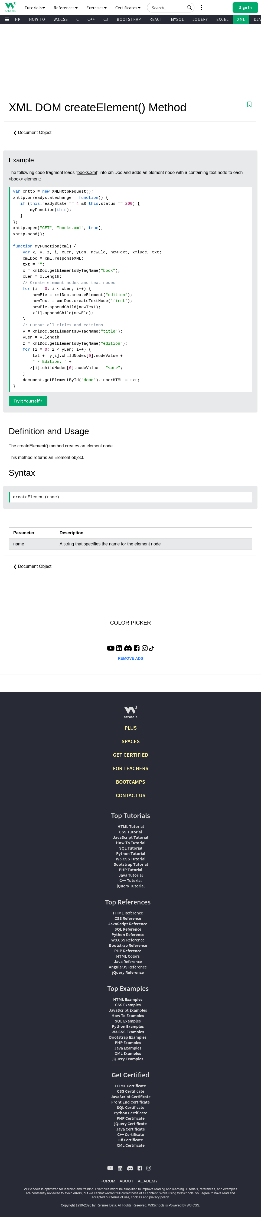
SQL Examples (128, 1021)
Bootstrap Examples (127, 1037)
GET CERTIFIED (130, 754)
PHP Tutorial (130, 869)
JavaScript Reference (127, 923)
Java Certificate (130, 1129)
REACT (155, 19)
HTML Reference (128, 913)
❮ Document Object (32, 132)
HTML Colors (128, 956)
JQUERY (200, 19)
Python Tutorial (130, 853)
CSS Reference (128, 918)
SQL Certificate (130, 1107)
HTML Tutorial (131, 826)
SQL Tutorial (130, 848)
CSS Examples (128, 1004)
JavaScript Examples (128, 1010)
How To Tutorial (130, 842)
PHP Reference (127, 950)
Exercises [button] (96, 7)
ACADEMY (148, 1181)
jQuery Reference (128, 972)
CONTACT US (130, 795)
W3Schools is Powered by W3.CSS (173, 1205)
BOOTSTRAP (129, 19)
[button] (189, 7)
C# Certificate (130, 1139)
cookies (136, 1197)
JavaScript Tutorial (130, 837)
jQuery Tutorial (131, 886)
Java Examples (127, 1048)
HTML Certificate (130, 1085)
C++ (91, 19)
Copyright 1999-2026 (76, 1205)
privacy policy (158, 1197)
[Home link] (10, 7)
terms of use (120, 1197)
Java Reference (128, 961)
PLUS (131, 727)
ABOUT (127, 1181)
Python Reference (128, 934)
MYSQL (177, 19)
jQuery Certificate (130, 1123)
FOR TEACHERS (130, 768)
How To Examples (128, 1015)
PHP (16, 19)
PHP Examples (128, 1042)
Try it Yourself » (28, 401)
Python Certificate (130, 1112)
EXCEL (222, 19)
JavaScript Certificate (131, 1096)
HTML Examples (127, 999)
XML (241, 19)
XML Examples (128, 1053)
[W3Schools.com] (130, 714)
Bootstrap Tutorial (130, 864)
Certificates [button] (128, 7)
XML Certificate (131, 1145)
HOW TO (37, 19)
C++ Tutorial (130, 880)
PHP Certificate (131, 1118)
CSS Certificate (130, 1091)
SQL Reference (128, 929)
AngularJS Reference (128, 967)
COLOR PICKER (130, 623)
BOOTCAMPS (130, 781)
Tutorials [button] (35, 7)
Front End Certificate (130, 1102)
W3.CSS (61, 19)
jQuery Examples (127, 1058)
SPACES (131, 741)
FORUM (107, 1181)
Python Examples (128, 1026)
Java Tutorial (131, 875)
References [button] (66, 7)
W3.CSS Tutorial (130, 858)
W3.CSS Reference (128, 940)
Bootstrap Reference (128, 945)
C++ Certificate (130, 1134)
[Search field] (170, 7)
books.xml (87, 172)
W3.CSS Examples (128, 1031)
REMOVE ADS (130, 658)
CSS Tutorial (130, 831)
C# (105, 19)
